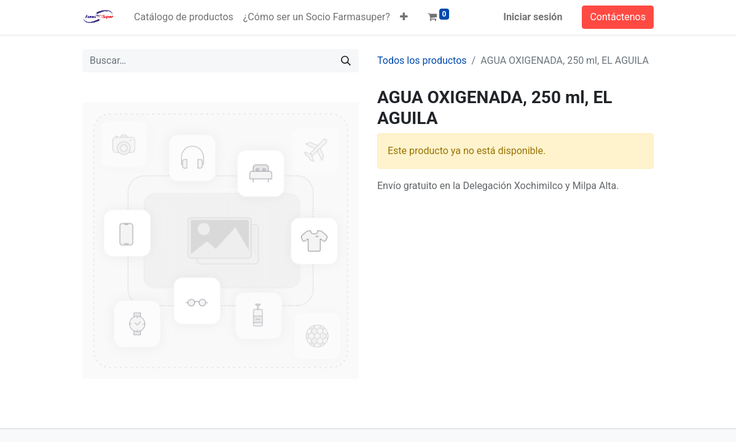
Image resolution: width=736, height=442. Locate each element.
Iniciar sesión (532, 17)
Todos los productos (422, 60)
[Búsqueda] (346, 60)
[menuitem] (183, 17)
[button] (404, 17)
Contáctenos (618, 17)
